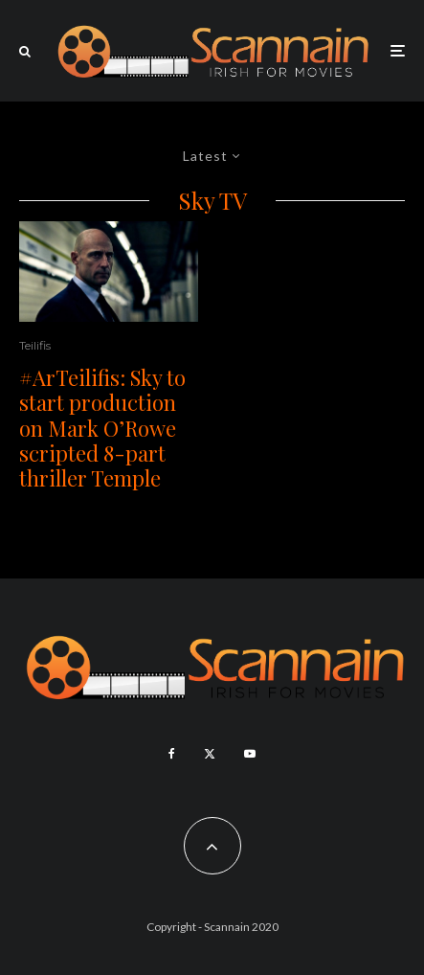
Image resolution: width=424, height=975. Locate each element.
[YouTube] (250, 754)
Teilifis (35, 345)
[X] (210, 754)
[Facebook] (172, 754)
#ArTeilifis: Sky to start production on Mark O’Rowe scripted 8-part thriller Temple (102, 428)
